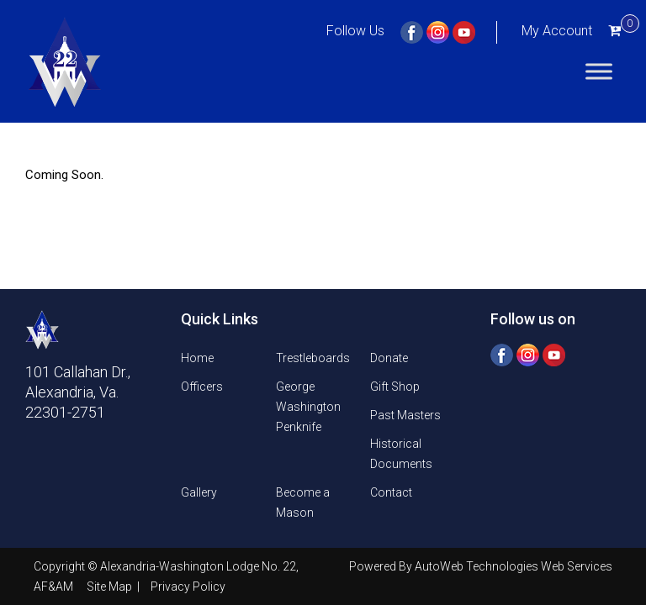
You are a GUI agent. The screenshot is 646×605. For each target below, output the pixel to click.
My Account (557, 31)
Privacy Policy (188, 586)
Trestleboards (313, 358)
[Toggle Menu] (598, 71)
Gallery (199, 492)
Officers (202, 386)
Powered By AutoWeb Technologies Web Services (480, 566)
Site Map (111, 586)
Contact (391, 492)
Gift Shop (395, 386)
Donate (389, 358)
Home (197, 358)
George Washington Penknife (308, 407)
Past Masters (405, 415)
